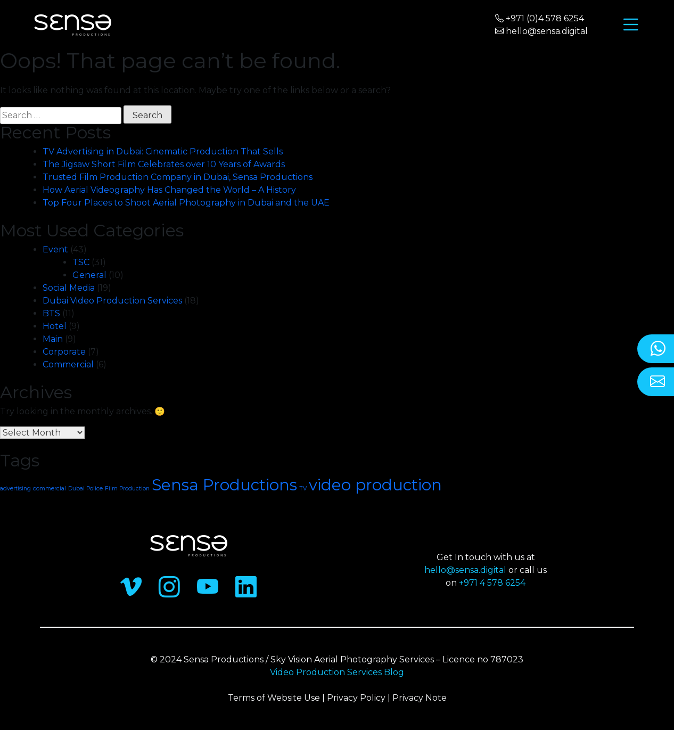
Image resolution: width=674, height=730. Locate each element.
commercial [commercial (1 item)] (49, 488)
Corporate (64, 352)
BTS (51, 313)
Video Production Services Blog (337, 672)
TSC (80, 262)
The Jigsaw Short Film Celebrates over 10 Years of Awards (164, 164)
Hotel (55, 326)
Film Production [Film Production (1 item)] (127, 488)
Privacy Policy (356, 698)
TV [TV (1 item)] (303, 488)
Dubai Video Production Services (112, 301)
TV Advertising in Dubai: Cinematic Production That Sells (163, 151)
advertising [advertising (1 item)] (15, 488)
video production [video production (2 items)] (375, 484)
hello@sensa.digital (465, 570)
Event (55, 249)
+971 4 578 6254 (492, 583)
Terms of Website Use (274, 698)
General (89, 275)
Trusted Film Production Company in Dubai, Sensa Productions (178, 177)
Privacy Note (419, 698)
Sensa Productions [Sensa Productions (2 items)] (224, 484)
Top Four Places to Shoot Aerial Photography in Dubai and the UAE (186, 203)
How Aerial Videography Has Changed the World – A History (170, 190)
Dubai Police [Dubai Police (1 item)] (85, 488)
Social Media (69, 288)
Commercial (68, 364)
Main (53, 339)
